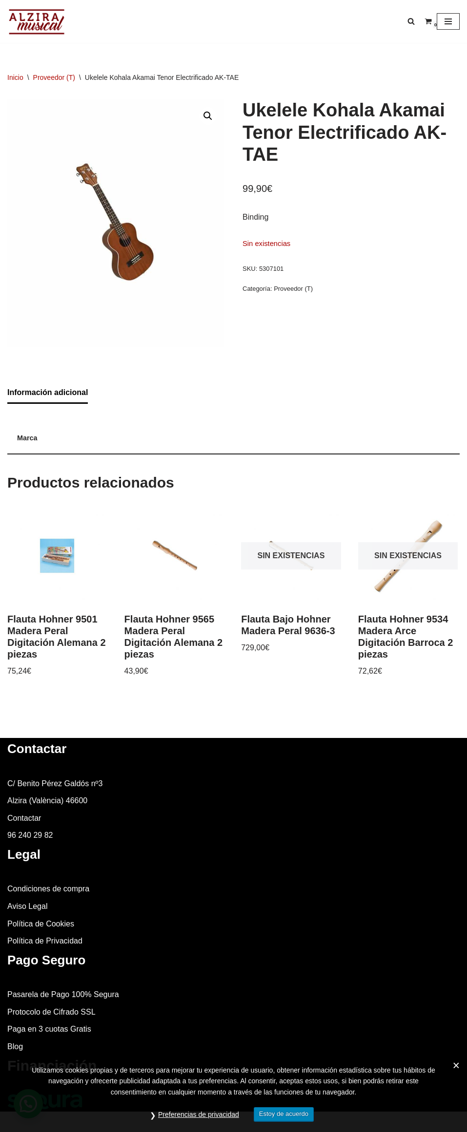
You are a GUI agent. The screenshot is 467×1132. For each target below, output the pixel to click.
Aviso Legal (27, 906)
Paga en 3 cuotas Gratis (49, 1029)
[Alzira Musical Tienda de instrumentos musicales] (36, 21)
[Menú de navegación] (448, 21)
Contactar (24, 818)
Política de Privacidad (44, 941)
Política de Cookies (40, 924)
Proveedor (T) (54, 77)
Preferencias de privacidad (198, 1114)
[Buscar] (411, 21)
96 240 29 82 (30, 835)
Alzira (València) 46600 (47, 800)
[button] (208, 116)
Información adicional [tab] (47, 392)
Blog (15, 1046)
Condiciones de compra (48, 889)
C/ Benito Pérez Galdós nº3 (54, 783)
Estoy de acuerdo (283, 1113)
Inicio (15, 77)
